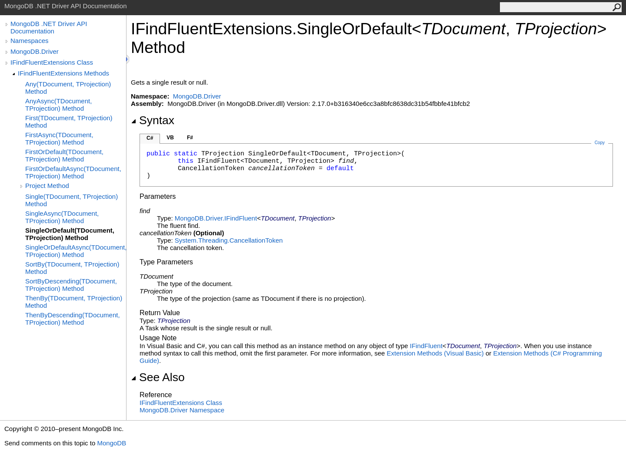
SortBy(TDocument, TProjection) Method (72, 267)
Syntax (152, 120)
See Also (158, 377)
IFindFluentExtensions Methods (63, 73)
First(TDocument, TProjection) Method (69, 121)
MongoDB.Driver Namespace (182, 410)
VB (170, 138)
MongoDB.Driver (34, 51)
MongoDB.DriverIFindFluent (216, 218)
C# (150, 138)
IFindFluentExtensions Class (51, 62)
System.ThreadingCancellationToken (229, 240)
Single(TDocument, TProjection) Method (71, 200)
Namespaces (29, 40)
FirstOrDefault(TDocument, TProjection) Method (64, 155)
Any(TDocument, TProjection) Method (68, 87)
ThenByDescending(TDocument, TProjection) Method (72, 318)
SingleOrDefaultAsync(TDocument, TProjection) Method (75, 251)
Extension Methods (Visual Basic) (435, 353)
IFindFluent (426, 345)
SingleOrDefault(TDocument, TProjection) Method (69, 234)
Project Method (47, 185)
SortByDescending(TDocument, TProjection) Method (71, 284)
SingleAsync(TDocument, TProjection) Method (62, 217)
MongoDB (111, 443)
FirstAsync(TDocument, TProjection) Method (59, 138)
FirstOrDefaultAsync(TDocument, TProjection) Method (73, 172)
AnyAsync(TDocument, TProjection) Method (58, 104)
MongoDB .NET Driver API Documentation (48, 27)
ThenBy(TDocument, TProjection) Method (73, 301)
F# (190, 138)
